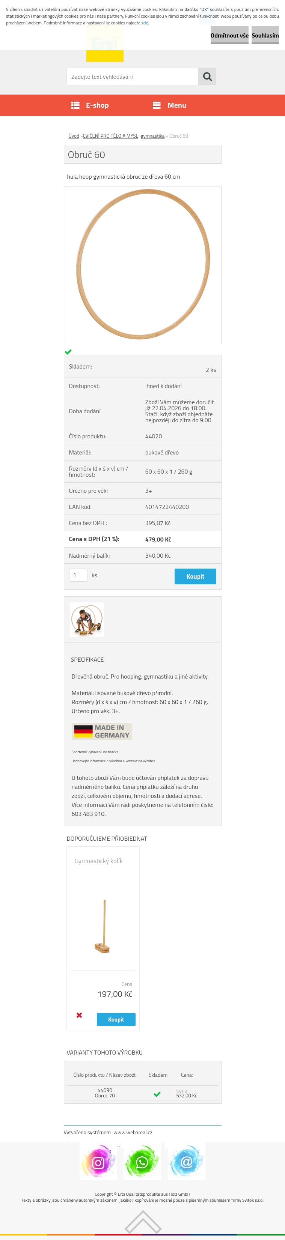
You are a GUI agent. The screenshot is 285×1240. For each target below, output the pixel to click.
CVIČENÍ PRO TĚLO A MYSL (110, 136)
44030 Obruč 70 (105, 1092)
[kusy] (78, 575)
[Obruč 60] (142, 189)
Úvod (74, 136)
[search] (207, 76)
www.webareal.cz (132, 1132)
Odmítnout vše (230, 35)
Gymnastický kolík (99, 861)
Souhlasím (265, 35)
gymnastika (152, 136)
